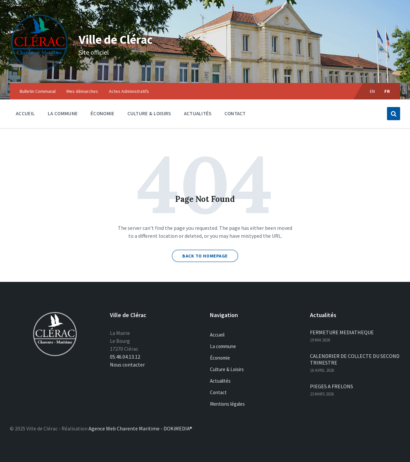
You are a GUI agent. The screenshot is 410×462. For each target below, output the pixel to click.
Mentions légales (227, 404)
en (372, 91)
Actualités (220, 381)
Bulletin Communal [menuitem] (38, 91)
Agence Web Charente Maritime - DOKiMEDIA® (140, 428)
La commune (223, 346)
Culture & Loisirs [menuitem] (149, 113)
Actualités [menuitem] (198, 113)
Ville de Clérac (128, 38)
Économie (220, 358)
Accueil (217, 335)
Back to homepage (205, 256)
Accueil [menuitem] (25, 113)
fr (387, 91)
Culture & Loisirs (227, 369)
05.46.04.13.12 (125, 356)
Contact (218, 392)
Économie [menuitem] (102, 113)
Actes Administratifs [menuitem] (129, 91)
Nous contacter (127, 364)
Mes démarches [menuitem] (82, 91)
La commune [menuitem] (63, 113)
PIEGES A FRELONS (331, 386)
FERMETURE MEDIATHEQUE (342, 332)
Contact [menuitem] (235, 113)
